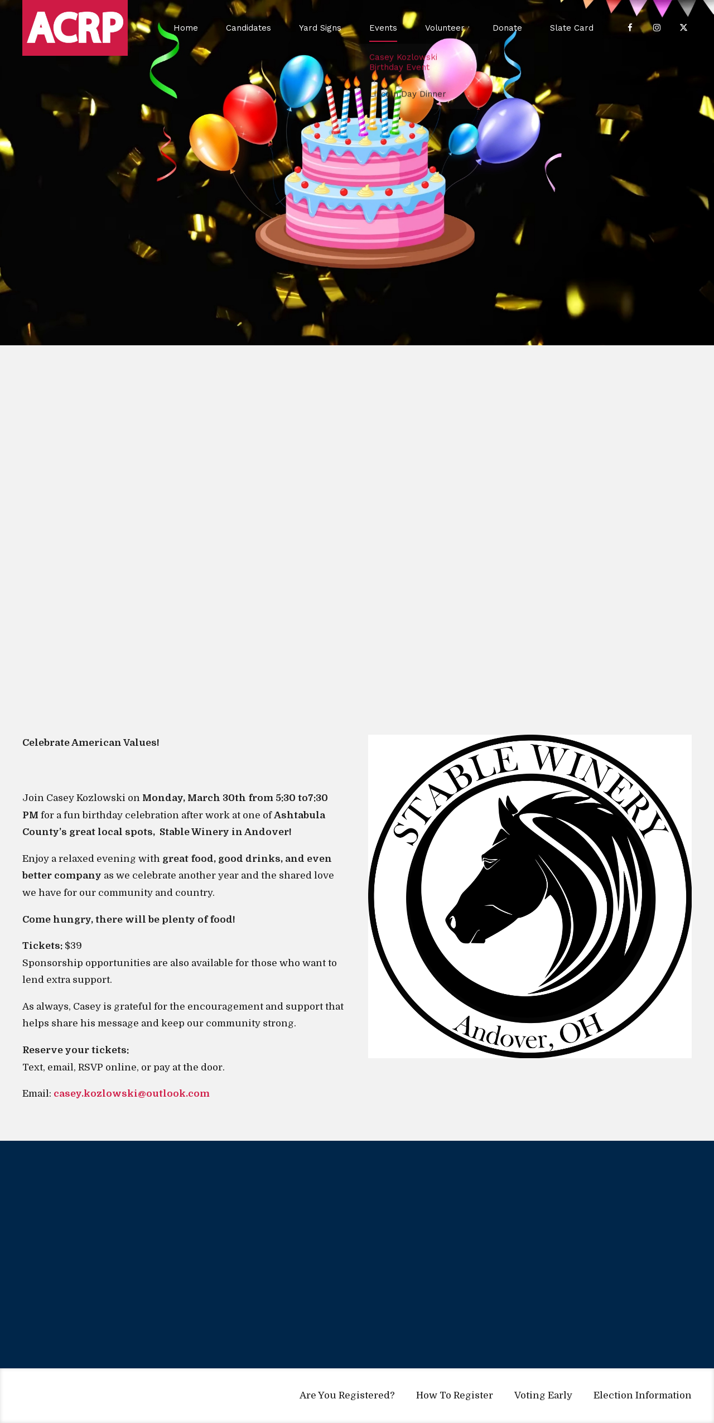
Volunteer (445, 28)
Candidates (248, 28)
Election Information (643, 1395)
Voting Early (543, 1395)
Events (383, 28)
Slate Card (572, 28)
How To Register (454, 1395)
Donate (507, 28)
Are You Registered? (347, 1395)
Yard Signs (320, 28)
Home (185, 28)
